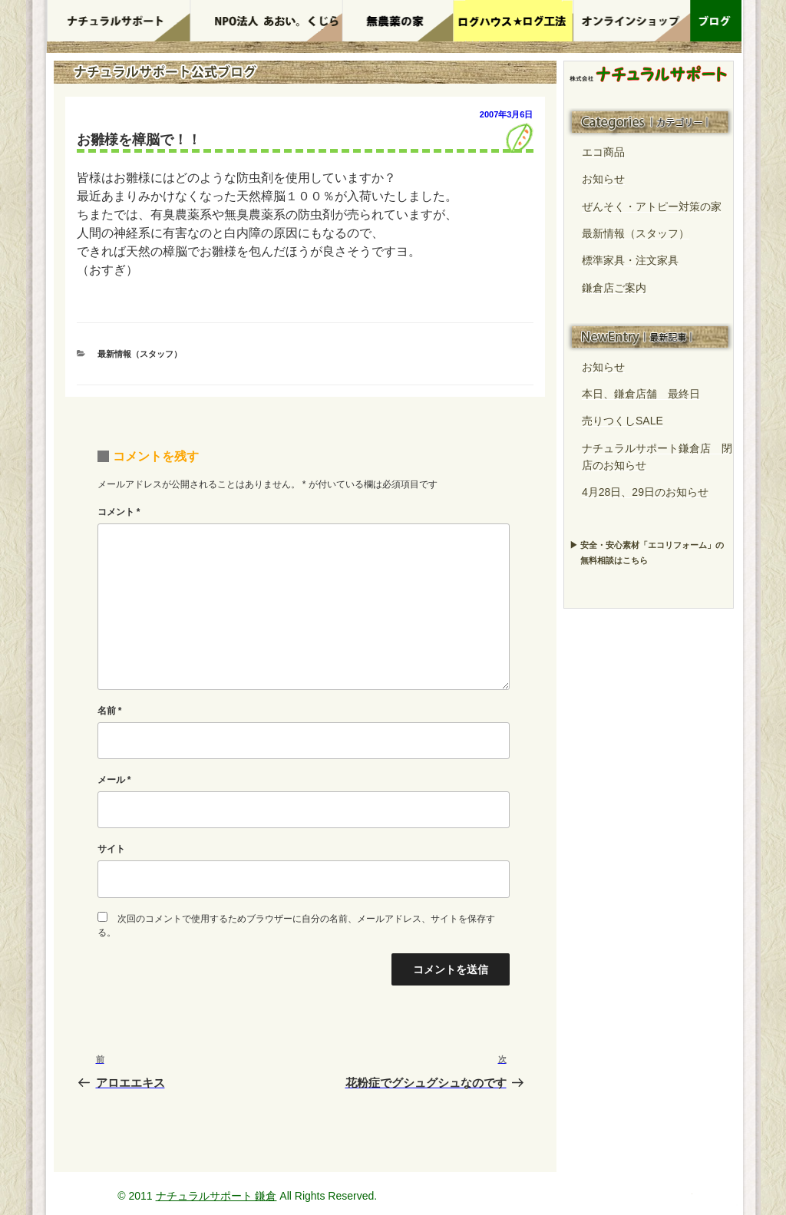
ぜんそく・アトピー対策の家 (652, 206)
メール (114, 779)
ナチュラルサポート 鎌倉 (216, 1196)
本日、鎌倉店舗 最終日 (641, 394)
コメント (118, 512)
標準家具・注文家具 (630, 260)
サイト (111, 849)
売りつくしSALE (622, 420)
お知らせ (603, 179)
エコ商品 (603, 152)
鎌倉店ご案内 (614, 288)
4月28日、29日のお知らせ (645, 492)
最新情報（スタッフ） (139, 353)
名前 (109, 710)
